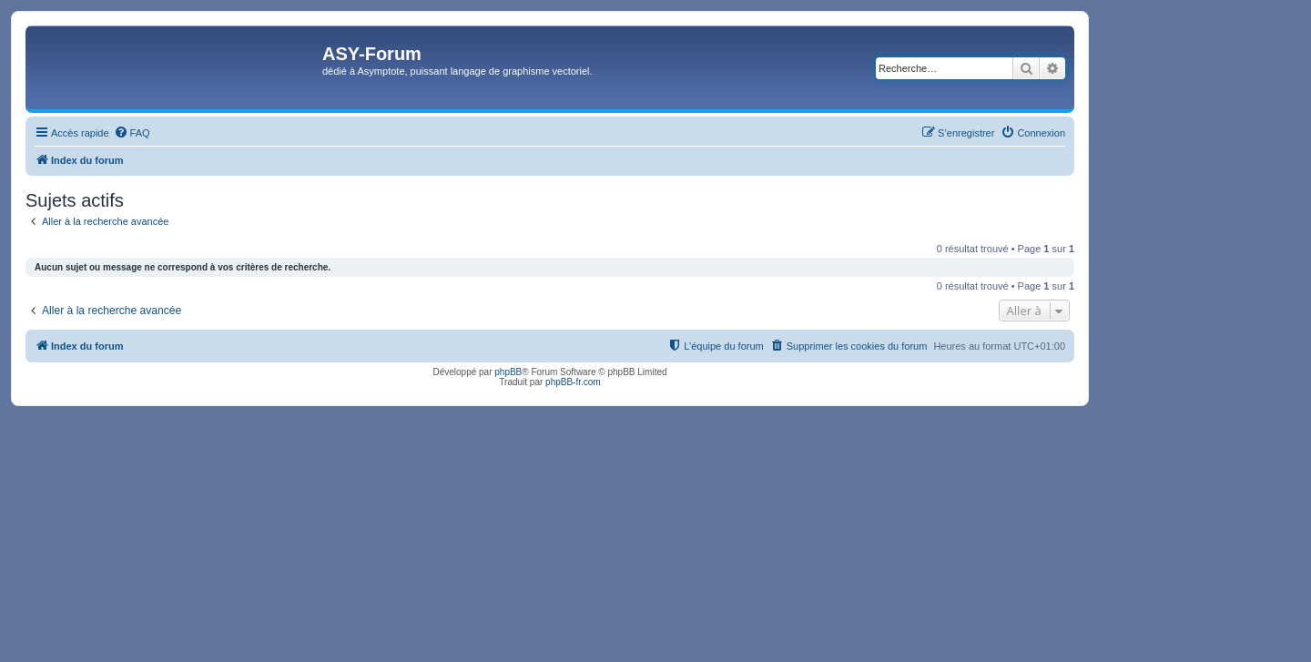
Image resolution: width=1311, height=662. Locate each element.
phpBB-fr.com (573, 382)
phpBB (508, 372)
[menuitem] (132, 133)
